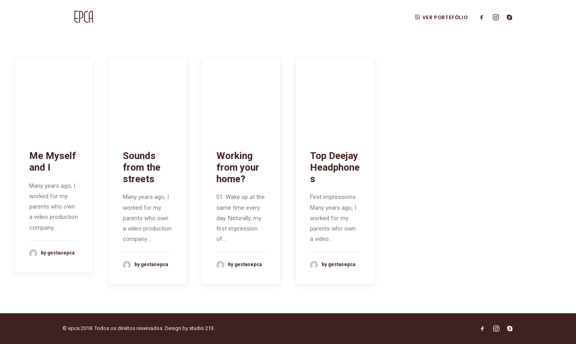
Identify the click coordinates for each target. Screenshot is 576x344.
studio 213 (201, 328)
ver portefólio (441, 17)
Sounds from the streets (141, 167)
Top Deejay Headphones (335, 167)
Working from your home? (237, 167)
